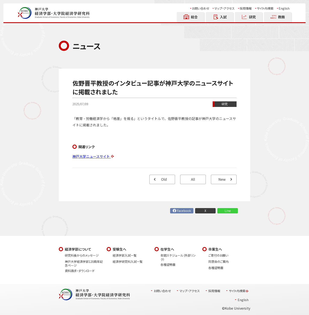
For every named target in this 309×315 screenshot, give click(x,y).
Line (228, 211)
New (222, 179)
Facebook (184, 211)
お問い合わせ (200, 8)
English (284, 8)
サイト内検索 (265, 8)
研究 (225, 104)
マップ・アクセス (224, 8)
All (193, 179)
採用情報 (246, 8)
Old (164, 179)
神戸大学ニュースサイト (91, 156)
